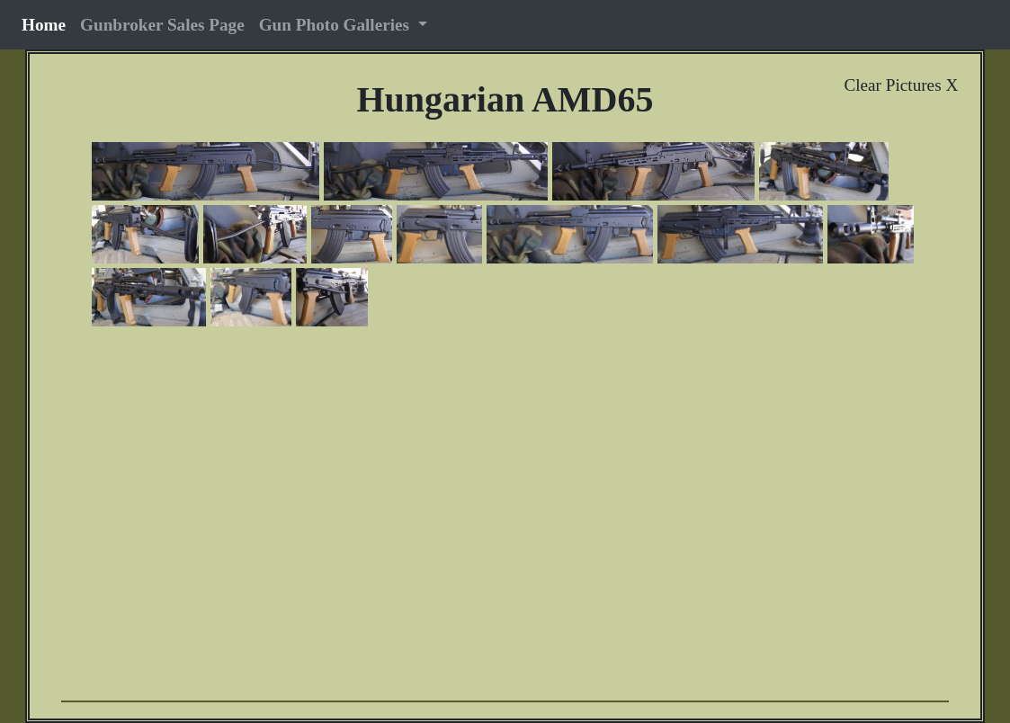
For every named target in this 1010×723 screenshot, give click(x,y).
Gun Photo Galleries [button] (336, 24)
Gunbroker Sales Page (162, 24)
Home (47, 23)
